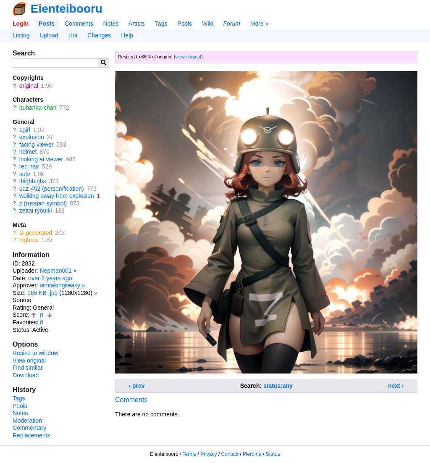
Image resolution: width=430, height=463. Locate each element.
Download (26, 375)
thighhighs (32, 181)
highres (29, 240)
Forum (231, 23)
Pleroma (252, 454)
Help (127, 35)
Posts (47, 23)
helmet (28, 151)
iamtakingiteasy (60, 285)
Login (21, 23)
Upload (48, 35)
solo (24, 174)
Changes (99, 35)
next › (396, 385)
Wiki (207, 23)
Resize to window (35, 353)
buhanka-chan (38, 107)
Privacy (208, 454)
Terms (190, 454)
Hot (73, 35)
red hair (29, 166)
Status (273, 454)
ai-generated (35, 232)
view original (188, 56)
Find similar (28, 367)
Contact (230, 454)
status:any (278, 385)
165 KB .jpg (42, 292)
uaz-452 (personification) (51, 188)
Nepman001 (56, 270)
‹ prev (137, 385)
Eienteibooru (66, 8)
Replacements (31, 435)
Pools (184, 23)
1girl (24, 129)
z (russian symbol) (43, 203)
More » (259, 23)
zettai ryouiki (35, 210)
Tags (161, 23)
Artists (136, 23)
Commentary (29, 427)
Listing (21, 35)
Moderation (27, 420)
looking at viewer (41, 159)
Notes (111, 23)
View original (29, 360)
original (28, 85)
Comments (79, 23)
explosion (31, 137)
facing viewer (36, 144)
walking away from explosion (56, 195)
